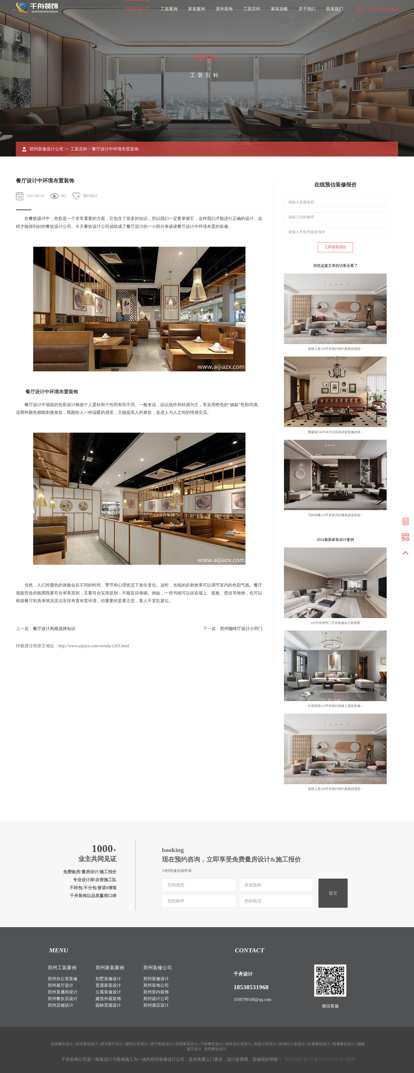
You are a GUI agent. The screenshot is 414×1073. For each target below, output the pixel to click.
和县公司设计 (265, 1044)
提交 (333, 893)
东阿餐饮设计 (215, 1049)
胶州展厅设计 (112, 1044)
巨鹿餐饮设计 (319, 1044)
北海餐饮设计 (62, 1044)
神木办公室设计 (238, 1044)
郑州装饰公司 (156, 985)
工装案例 (169, 9)
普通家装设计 (108, 985)
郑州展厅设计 (60, 985)
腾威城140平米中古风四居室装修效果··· (335, 432)
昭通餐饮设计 (344, 1044)
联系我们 (334, 9)
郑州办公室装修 (62, 978)
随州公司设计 (137, 1044)
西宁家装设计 (161, 1044)
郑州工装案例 (62, 967)
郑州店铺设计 (60, 1005)
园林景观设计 (108, 1005)
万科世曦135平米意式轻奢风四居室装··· (335, 515)
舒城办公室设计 (292, 1044)
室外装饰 (224, 9)
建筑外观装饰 (108, 998)
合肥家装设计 (186, 1044)
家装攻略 (279, 9)
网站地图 (293, 1059)
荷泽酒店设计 (87, 1044)
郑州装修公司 (137, 9)
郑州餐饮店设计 (62, 998)
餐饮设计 (37, 218)
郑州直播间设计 (62, 992)
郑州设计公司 (156, 998)
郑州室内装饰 (156, 992)
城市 (351, 1059)
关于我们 (307, 9)
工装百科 (251, 9)
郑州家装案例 (110, 967)
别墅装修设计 (108, 978)
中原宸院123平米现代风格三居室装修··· (335, 706)
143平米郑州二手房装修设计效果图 (335, 623)
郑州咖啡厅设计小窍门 (241, 628)
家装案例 (196, 9)
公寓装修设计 (108, 992)
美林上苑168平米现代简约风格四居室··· (335, 349)
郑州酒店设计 (156, 1005)
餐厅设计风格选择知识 (54, 628)
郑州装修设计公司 (46, 149)
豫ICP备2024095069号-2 (325, 1059)
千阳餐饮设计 (211, 1044)
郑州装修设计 (156, 978)
